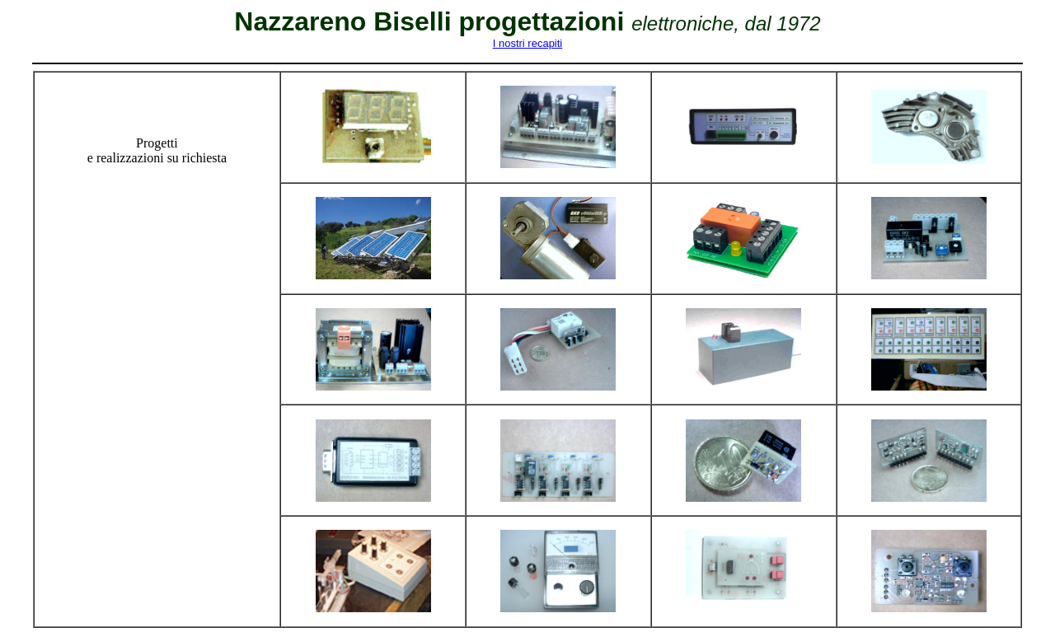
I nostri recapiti (528, 43)
